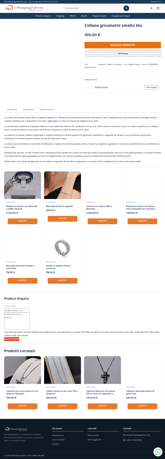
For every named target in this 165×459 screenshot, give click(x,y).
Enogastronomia (99, 16)
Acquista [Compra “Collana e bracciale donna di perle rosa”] (142, 406)
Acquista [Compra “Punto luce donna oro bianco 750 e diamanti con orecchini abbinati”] (142, 221)
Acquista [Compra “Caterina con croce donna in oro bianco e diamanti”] (22, 406)
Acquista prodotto (122, 45)
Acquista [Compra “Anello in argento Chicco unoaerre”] (62, 280)
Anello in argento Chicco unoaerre (58, 267)
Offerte (72, 16)
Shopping (60, 16)
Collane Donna (134, 64)
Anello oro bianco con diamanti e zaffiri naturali (21, 207)
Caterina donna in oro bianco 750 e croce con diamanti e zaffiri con (100, 394)
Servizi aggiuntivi (94, 439)
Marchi (84, 16)
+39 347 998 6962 (132, 440)
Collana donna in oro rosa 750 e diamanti (62, 392)
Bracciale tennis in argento (59, 206)
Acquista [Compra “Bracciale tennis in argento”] (62, 218)
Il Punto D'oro (101, 87)
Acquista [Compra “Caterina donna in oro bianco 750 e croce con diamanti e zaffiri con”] (102, 406)
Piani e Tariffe (93, 435)
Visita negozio (151, 87)
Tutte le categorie (43, 16)
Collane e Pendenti (114, 64)
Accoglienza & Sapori (121, 16)
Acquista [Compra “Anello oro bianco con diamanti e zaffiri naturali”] (22, 221)
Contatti (55, 444)
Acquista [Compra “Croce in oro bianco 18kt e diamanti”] (102, 221)
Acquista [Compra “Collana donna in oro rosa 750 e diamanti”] (62, 406)
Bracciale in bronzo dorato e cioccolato (20, 267)
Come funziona (58, 439)
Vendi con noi (156, 2)
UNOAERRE (153, 64)
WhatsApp (123, 53)
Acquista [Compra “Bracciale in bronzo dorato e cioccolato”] (22, 280)
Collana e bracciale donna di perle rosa (140, 392)
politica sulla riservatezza (16, 335)
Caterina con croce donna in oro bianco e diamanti (22, 392)
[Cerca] (126, 8)
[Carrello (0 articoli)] (158, 8)
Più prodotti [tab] (28, 109)
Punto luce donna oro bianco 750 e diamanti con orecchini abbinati (140, 209)
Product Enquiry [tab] (46, 109)
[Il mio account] (151, 8)
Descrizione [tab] (12, 109)
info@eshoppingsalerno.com (16, 2)
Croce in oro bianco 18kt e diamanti (99, 207)
